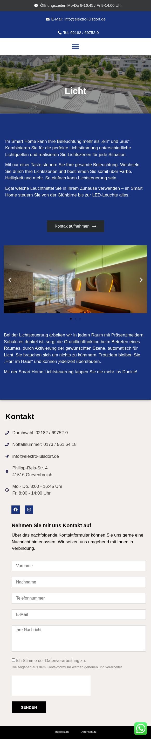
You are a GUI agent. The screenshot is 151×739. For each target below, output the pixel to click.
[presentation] (51, 685)
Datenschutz (89, 731)
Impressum (61, 731)
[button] (75, 47)
